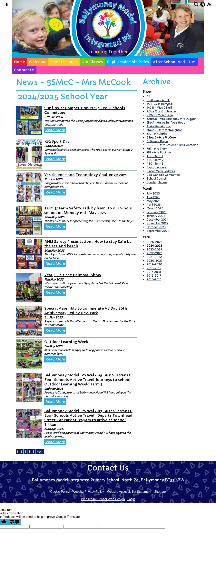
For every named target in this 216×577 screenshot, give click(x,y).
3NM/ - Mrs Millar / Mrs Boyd (166, 122)
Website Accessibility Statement (129, 491)
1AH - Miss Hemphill (160, 104)
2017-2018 (154, 272)
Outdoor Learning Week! (67, 341)
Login (131, 499)
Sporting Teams (157, 182)
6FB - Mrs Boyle (157, 141)
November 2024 (157, 223)
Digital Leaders (157, 167)
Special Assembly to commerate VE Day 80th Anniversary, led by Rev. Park (85, 310)
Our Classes (92, 62)
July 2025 (153, 193)
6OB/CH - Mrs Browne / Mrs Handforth (172, 145)
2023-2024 (154, 249)
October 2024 (156, 227)
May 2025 (154, 201)
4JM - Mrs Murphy (159, 126)
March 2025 (155, 208)
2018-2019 (154, 268)
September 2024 (158, 231)
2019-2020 (154, 264)
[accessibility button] (209, 5)
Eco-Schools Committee (163, 175)
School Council (157, 178)
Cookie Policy (59, 491)
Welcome (37, 62)
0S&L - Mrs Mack (158, 100)
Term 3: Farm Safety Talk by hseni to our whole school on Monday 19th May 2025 (88, 210)
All (148, 96)
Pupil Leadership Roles (128, 62)
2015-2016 (154, 279)
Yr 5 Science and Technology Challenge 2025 (85, 174)
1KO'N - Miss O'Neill (159, 107)
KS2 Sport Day (57, 141)
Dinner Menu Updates (161, 171)
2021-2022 (154, 257)
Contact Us (24, 70)
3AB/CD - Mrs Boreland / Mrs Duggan (171, 119)
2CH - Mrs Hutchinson (161, 111)
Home (19, 62)
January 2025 (156, 216)
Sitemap (160, 491)
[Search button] (196, 5)
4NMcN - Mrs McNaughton (164, 130)
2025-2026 (154, 242)
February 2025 (157, 212)
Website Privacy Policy (88, 491)
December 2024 (157, 219)
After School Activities (174, 62)
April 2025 (154, 204)
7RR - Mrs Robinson (159, 152)
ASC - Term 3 (155, 163)
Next (39, 451)
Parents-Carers (64, 62)
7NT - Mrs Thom (157, 148)
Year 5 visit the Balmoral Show (72, 275)
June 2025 (153, 197)
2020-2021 (154, 260)
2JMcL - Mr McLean (160, 115)
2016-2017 (154, 275)
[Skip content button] (7, 5)
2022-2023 (154, 253)
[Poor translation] (14, 522)
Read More (55, 130)
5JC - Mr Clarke (157, 134)
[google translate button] (203, 4)
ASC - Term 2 (155, 160)
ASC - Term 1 (155, 156)
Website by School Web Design (103, 499)
